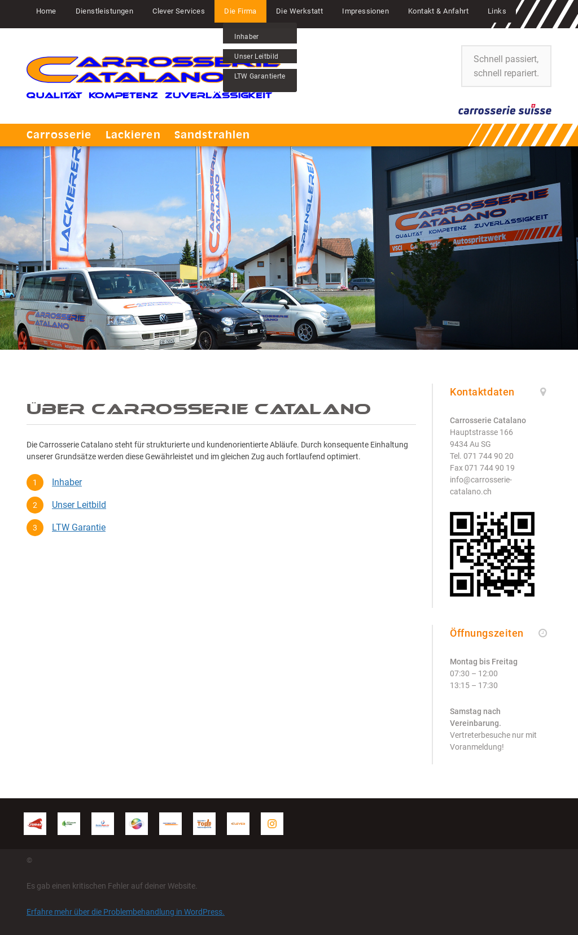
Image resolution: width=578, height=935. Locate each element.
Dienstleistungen (105, 11)
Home (46, 11)
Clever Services (178, 11)
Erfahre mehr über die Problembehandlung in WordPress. (126, 911)
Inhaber (67, 482)
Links (497, 11)
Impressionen (365, 11)
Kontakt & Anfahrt (438, 11)
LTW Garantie (79, 527)
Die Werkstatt (299, 11)
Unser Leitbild (79, 504)
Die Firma (240, 11)
